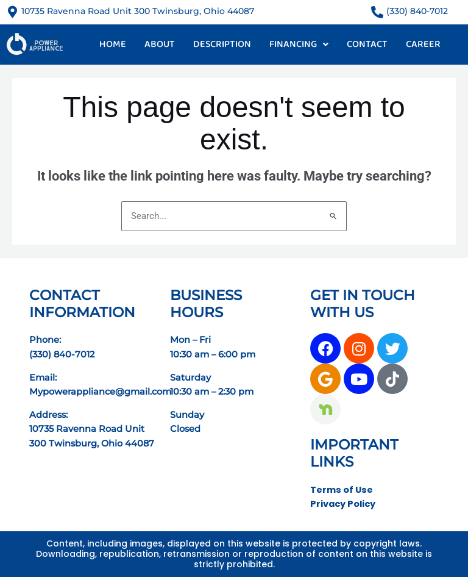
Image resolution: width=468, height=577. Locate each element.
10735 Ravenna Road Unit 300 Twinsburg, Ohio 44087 (137, 10)
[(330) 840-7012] (377, 12)
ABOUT (159, 44)
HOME (112, 44)
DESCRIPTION (222, 44)
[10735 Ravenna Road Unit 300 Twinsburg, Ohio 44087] (12, 12)
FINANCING (298, 44)
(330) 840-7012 (417, 10)
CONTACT (367, 44)
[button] (299, 44)
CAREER (423, 44)
